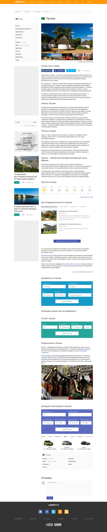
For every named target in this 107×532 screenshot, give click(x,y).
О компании (18, 519)
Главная (17, 11)
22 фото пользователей (85, 62)
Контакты (47, 519)
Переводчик (72, 461)
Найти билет (67, 301)
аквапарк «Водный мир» (48, 357)
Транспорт (46, 464)
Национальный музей (48, 255)
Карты (70, 464)
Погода (45, 458)
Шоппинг (71, 458)
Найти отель (67, 333)
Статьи (45, 467)
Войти (89, 2)
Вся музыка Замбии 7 (30, 125)
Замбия (26, 11)
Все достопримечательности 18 (83, 272)
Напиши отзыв (52, 482)
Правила (61, 519)
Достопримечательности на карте (67, 241)
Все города (37, 11)
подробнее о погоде (86, 197)
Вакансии (33, 519)
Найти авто (67, 429)
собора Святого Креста (72, 264)
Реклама (74, 519)
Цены (44, 461)
